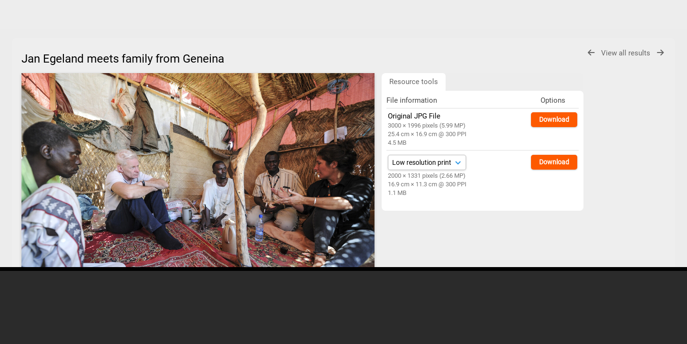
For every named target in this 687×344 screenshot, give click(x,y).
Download (554, 119)
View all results (626, 53)
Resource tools (413, 81)
